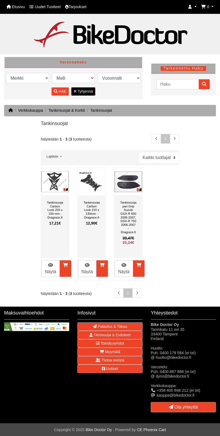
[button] (192, 6)
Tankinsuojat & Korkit (66, 110)
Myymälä (110, 352)
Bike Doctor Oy (99, 430)
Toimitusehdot (110, 343)
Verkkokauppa (30, 110)
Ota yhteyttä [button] (183, 407)
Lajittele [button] (52, 156)
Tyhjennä (83, 91)
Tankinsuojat (101, 110)
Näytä (50, 268)
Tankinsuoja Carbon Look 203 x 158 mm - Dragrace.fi (55, 210)
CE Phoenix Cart (151, 430)
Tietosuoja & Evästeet (109, 335)
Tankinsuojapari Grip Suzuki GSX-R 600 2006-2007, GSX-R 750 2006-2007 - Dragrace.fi (128, 217)
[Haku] (178, 84)
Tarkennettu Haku (183, 68)
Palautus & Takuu (110, 326)
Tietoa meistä (110, 360)
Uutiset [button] (110, 368)
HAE (60, 91)
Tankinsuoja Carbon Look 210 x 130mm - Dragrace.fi (92, 210)
